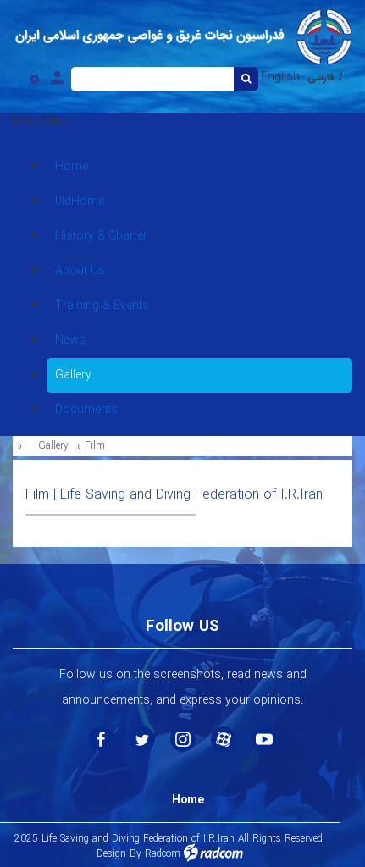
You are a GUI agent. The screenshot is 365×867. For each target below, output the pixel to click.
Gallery (53, 446)
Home (188, 800)
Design (111, 854)
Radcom (162, 854)
